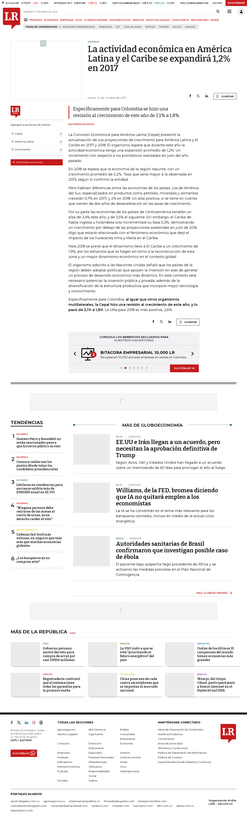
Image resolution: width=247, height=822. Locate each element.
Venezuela (105, 27)
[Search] (218, 12)
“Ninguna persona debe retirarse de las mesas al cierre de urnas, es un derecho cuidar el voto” (35, 513)
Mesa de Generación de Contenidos (180, 729)
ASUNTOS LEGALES (158, 20)
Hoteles (150, 27)
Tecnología (127, 674)
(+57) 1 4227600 (21, 740)
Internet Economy (68, 766)
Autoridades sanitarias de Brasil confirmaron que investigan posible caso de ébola (172, 550)
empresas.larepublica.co (84, 801)
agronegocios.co (54, 801)
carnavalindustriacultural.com (69, 805)
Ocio (123, 766)
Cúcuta (177, 27)
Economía (126, 743)
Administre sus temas (28, 162)
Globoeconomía (130, 757)
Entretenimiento (27, 530)
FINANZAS (35, 20)
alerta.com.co (185, 805)
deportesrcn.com (22, 810)
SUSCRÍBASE (236, 3)
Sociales (62, 780)
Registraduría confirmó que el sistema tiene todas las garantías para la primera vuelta (61, 684)
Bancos (202, 674)
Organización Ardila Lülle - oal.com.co (222, 802)
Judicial (48, 674)
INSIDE (215, 20)
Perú (46, 643)
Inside (123, 762)
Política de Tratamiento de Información (182, 752)
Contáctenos (166, 738)
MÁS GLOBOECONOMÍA (212, 592)
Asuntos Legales (67, 734)
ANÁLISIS (138, 20)
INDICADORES (200, 20)
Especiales (95, 752)
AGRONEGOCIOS (120, 20)
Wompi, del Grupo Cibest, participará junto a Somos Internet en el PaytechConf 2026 (216, 684)
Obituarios (95, 766)
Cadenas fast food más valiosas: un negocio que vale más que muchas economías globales (39, 540)
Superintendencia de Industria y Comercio (184, 762)
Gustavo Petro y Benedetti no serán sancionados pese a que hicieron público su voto (38, 442)
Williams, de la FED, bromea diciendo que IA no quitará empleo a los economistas (167, 497)
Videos (93, 780)
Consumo (63, 743)
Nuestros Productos (170, 734)
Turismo (164, 27)
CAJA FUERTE (180, 20)
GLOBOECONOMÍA (95, 20)
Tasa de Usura (132, 27)
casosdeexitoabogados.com (29, 805)
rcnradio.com (120, 805)
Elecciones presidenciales (79, 27)
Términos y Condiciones (173, 748)
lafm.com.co (165, 805)
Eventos (125, 752)
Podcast (62, 771)
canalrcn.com (99, 805)
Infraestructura (98, 762)
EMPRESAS (67, 20)
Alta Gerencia (97, 729)
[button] (74, 354)
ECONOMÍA (51, 20)
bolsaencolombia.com (152, 801)
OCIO (78, 20)
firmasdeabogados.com (119, 801)
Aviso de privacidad (170, 743)
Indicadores (64, 762)
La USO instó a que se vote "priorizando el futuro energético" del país (137, 654)
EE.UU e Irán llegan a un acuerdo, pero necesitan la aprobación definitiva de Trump (168, 449)
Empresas (63, 752)
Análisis (124, 729)
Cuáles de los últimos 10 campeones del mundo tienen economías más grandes (215, 654)
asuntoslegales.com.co (25, 801)
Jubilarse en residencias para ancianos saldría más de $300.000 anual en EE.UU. (39, 488)
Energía (125, 643)
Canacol (190, 27)
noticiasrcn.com (143, 805)
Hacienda (22, 434)
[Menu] (26, 19)
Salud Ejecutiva (129, 771)
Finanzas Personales (101, 757)
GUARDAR (225, 96)
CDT (118, 27)
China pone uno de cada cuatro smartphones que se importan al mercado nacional (139, 684)
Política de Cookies (170, 757)
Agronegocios (66, 729)
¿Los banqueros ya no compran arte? (33, 560)
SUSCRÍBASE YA (184, 368)
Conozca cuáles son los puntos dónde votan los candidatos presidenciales (37, 465)
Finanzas (62, 757)
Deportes (203, 643)
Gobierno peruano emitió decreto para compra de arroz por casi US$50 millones (59, 654)
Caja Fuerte (96, 734)
